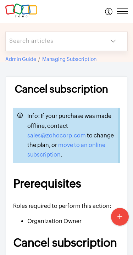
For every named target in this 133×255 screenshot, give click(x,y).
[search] (52, 41)
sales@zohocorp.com (57, 135)
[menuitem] (109, 11)
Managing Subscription (69, 59)
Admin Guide (20, 59)
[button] (109, 11)
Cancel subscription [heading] (61, 89)
